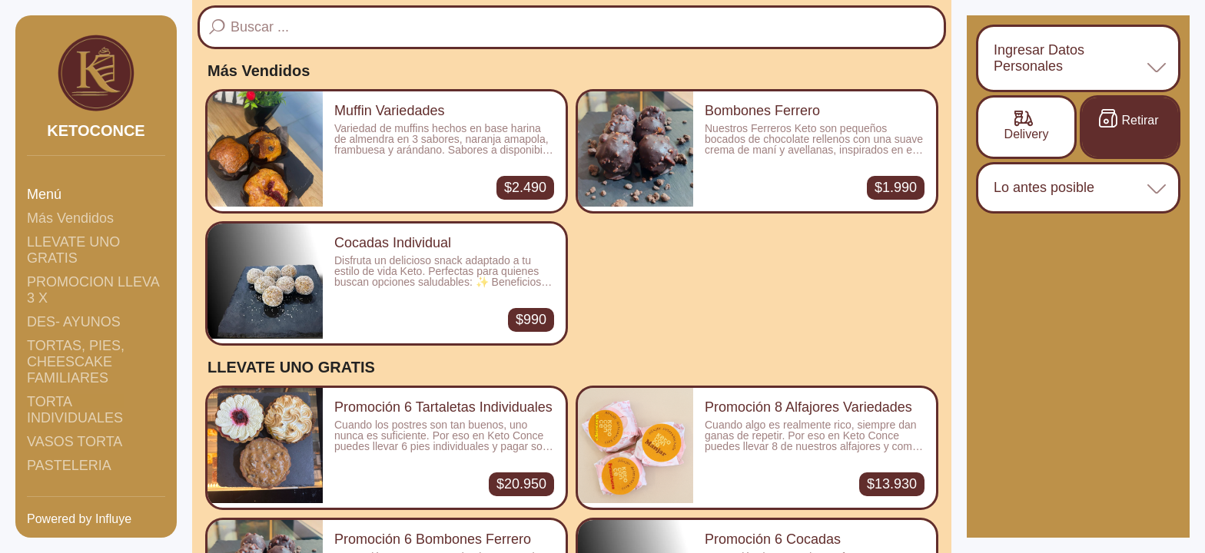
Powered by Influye (79, 518)
